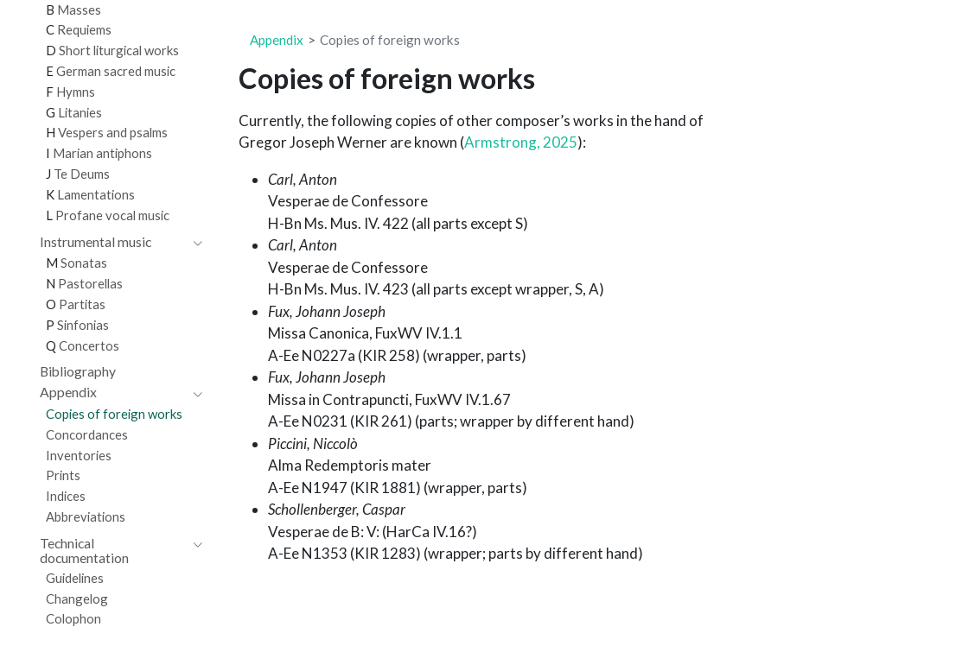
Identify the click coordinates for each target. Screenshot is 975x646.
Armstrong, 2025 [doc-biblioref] (520, 142)
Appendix (276, 40)
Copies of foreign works (390, 40)
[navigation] (112, 242)
